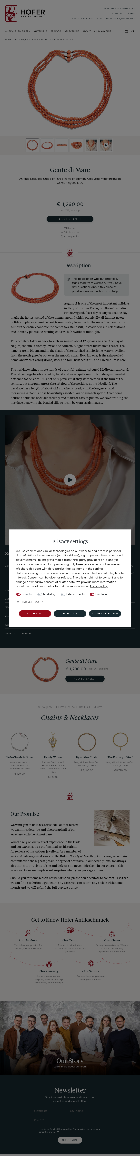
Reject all (69, 614)
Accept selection (105, 614)
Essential (27, 594)
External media (75, 594)
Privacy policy (99, 586)
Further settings (28, 602)
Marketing (49, 594)
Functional (101, 594)
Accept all (35, 614)
